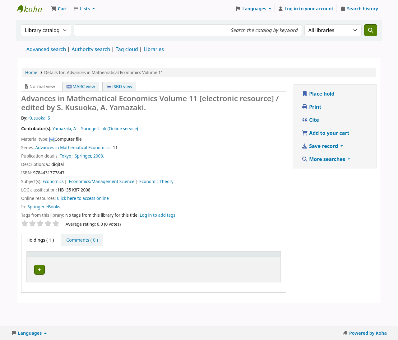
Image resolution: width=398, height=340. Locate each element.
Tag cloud (127, 49)
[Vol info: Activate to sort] (132, 260)
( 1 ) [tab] (40, 240)
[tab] (82, 240)
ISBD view (119, 86)
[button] (59, 9)
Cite (310, 119)
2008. (98, 156)
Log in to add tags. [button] (158, 215)
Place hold (318, 93)
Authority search (91, 49)
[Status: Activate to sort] (212, 260)
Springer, (83, 156)
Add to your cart (325, 133)
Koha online (33, 8)
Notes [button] (235, 264)
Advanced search (46, 49)
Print (311, 106)
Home (31, 72)
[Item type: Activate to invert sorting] (42, 260)
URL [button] (150, 264)
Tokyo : (66, 156)
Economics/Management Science (101, 181)
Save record (320, 146)
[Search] (370, 30)
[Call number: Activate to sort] (104, 260)
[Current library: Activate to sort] (71, 260)
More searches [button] (324, 159)
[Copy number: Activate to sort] (183, 260)
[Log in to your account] (305, 9)
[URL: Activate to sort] (155, 260)
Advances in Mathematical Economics (72, 147)
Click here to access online (83, 198)
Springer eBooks (43, 207)
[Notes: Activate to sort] (240, 260)
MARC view (81, 86)
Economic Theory (156, 181)
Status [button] (209, 264)
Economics (53, 181)
